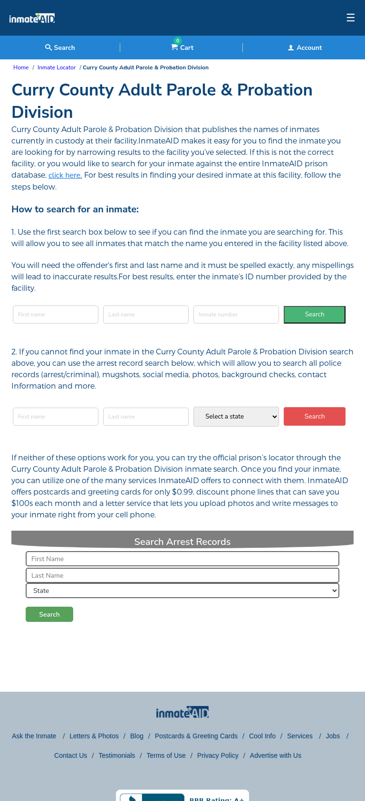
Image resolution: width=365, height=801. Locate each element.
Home (21, 67)
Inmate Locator (57, 67)
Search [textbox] (60, 47)
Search (315, 314)
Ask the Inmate (35, 736)
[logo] (32, 33)
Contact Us (70, 755)
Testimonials (116, 755)
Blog (137, 736)
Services (301, 736)
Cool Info (262, 736)
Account (305, 47)
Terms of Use (165, 755)
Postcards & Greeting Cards (196, 736)
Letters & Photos (94, 736)
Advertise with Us (275, 755)
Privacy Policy (218, 755)
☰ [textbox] (350, 18)
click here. (65, 175)
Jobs (334, 736)
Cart (182, 47)
